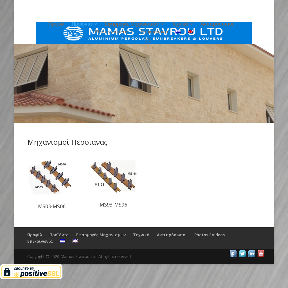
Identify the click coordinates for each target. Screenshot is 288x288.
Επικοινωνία (154, 32)
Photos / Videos (111, 32)
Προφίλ (56, 24)
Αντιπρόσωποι (217, 24)
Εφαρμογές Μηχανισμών (132, 24)
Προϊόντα (81, 24)
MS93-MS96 (113, 204)
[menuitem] (178, 34)
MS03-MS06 (52, 206)
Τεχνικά (180, 24)
